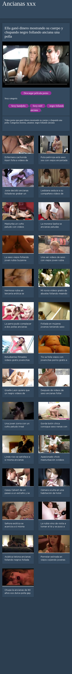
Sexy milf (37, 106)
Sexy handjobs (18, 106)
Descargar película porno (36, 93)
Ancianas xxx (19, 3)
